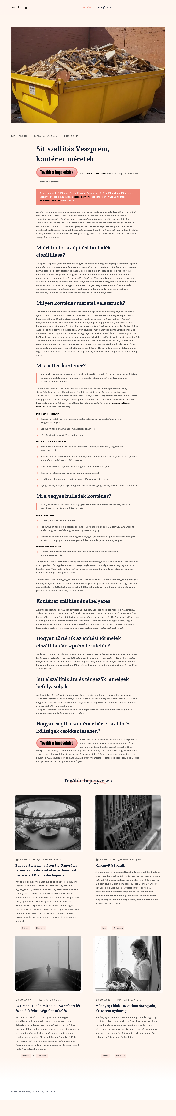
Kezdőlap (87, 10)
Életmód (26, 1071)
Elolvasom (41, 936)
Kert (104, 936)
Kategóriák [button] (103, 10)
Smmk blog (19, 10)
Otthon (25, 936)
